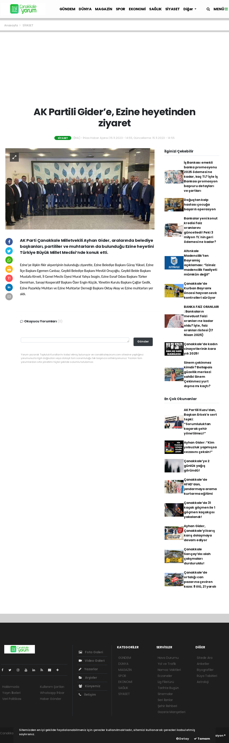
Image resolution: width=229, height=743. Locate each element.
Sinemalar (165, 694)
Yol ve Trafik (167, 664)
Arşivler (88, 677)
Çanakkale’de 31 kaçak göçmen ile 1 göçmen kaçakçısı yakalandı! (199, 510)
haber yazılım (10, 738)
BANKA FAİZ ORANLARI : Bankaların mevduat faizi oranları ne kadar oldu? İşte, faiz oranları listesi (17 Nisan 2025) (201, 321)
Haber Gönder (50, 699)
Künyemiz (89, 686)
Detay (182, 739)
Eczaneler (165, 676)
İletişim (87, 694)
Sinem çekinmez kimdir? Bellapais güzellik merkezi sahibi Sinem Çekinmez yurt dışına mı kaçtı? (198, 374)
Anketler (203, 664)
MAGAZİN (103, 9)
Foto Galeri (91, 652)
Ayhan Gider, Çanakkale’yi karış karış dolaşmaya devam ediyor (199, 533)
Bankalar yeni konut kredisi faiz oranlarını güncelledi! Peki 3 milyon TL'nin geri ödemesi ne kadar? (201, 230)
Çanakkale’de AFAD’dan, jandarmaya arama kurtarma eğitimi (200, 486)
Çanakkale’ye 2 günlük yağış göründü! (197, 466)
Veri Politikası (11, 699)
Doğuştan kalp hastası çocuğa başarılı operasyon (200, 204)
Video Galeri (91, 660)
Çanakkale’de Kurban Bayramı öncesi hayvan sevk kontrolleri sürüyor (200, 290)
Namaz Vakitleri (169, 670)
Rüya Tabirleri (207, 676)
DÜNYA (85, 9)
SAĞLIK (155, 9)
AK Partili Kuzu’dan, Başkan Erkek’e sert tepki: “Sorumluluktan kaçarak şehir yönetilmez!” (200, 422)
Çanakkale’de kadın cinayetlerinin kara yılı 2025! (201, 349)
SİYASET (172, 9)
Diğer (188, 9)
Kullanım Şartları (52, 687)
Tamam (202, 739)
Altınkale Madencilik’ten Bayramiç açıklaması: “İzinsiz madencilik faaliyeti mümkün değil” (200, 263)
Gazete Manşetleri (171, 712)
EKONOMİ (137, 9)
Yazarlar (88, 669)
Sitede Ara (204, 657)
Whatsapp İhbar (52, 693)
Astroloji (202, 682)
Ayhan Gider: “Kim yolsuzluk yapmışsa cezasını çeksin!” (200, 447)
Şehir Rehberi (167, 706)
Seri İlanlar (165, 700)
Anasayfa (11, 25)
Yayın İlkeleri (11, 693)
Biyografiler (205, 670)
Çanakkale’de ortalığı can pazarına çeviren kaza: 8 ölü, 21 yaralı (200, 579)
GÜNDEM (67, 9)
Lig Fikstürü (166, 682)
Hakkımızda (10, 687)
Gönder (143, 341)
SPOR (120, 9)
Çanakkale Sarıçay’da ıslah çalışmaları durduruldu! (197, 556)
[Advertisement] (114, 69)
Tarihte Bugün (168, 688)
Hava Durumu (168, 657)
